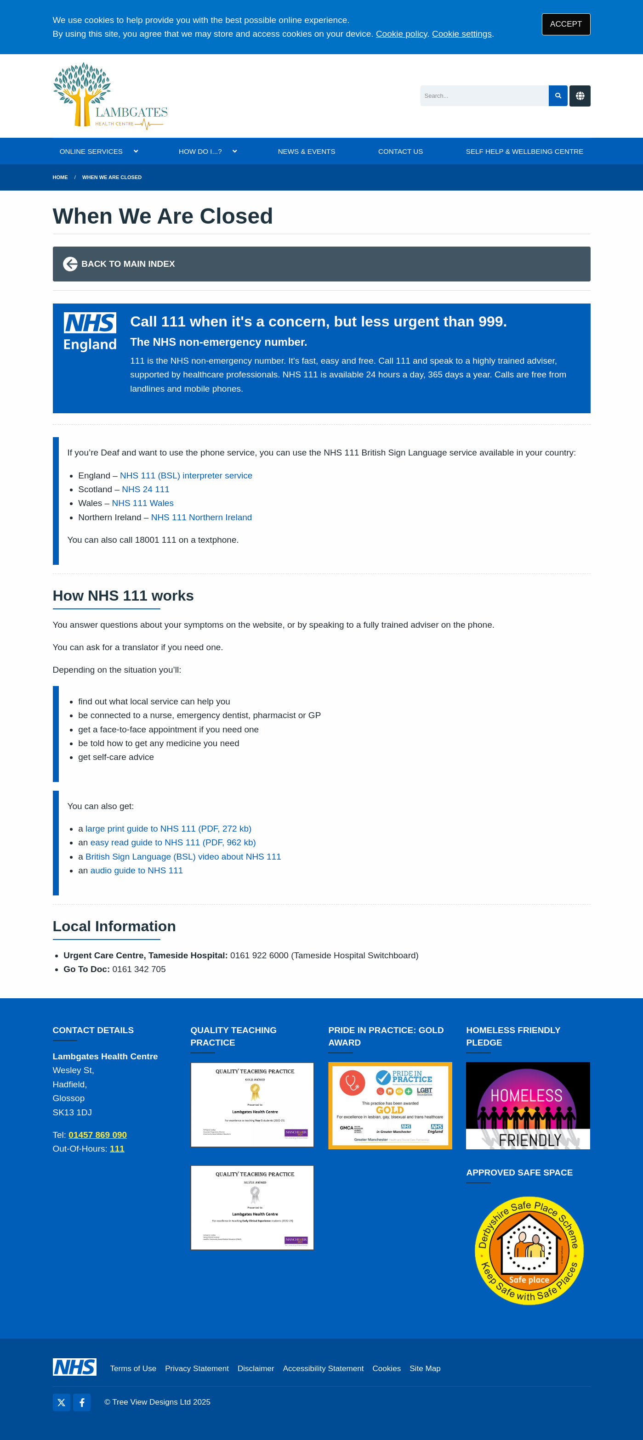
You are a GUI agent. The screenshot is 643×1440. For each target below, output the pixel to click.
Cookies (386, 1368)
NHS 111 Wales (142, 503)
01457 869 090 (97, 1135)
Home (60, 177)
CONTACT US (400, 151)
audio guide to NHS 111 (137, 870)
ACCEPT (566, 24)
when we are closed (112, 177)
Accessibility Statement (323, 1368)
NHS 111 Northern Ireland (201, 517)
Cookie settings (462, 34)
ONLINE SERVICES (91, 151)
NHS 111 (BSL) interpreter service (186, 475)
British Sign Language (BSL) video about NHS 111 (183, 856)
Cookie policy (401, 34)
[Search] (485, 95)
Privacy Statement (197, 1368)
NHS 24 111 (146, 489)
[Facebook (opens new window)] (82, 1402)
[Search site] (558, 95)
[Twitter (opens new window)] (61, 1402)
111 (117, 1148)
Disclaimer (256, 1368)
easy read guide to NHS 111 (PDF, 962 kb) (173, 842)
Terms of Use (133, 1368)
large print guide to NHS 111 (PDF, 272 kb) (168, 828)
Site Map (425, 1368)
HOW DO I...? (200, 151)
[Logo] (111, 96)
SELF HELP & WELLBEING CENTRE (524, 151)
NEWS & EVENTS (307, 151)
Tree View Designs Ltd (151, 1402)
